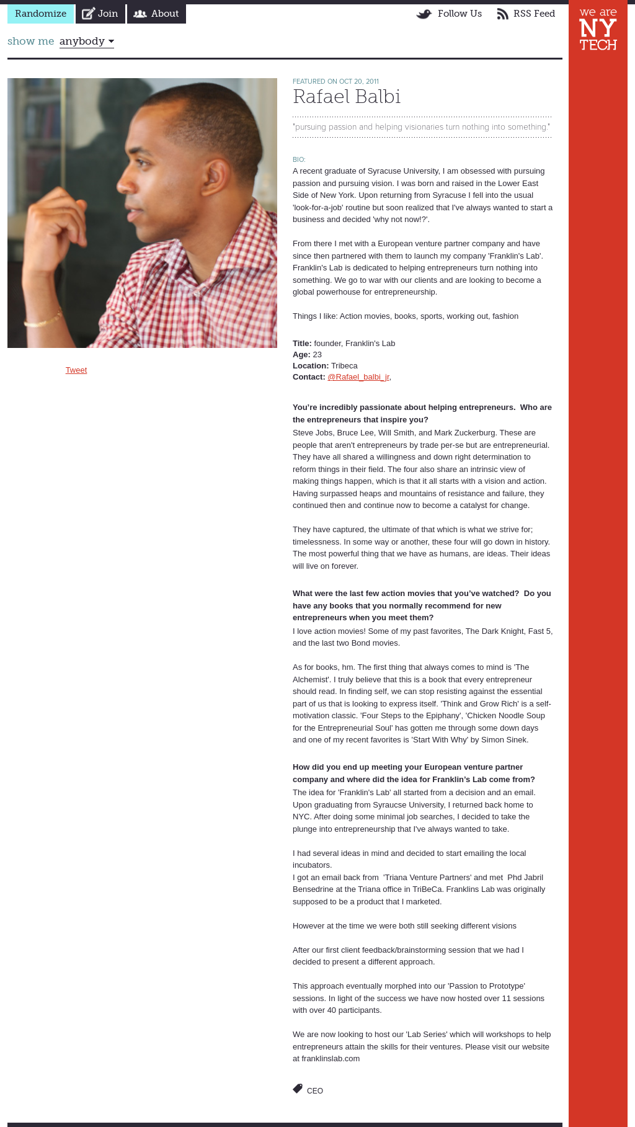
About (165, 13)
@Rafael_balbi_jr (358, 376)
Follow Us (460, 13)
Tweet (76, 370)
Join (108, 13)
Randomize (40, 13)
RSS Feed (534, 13)
